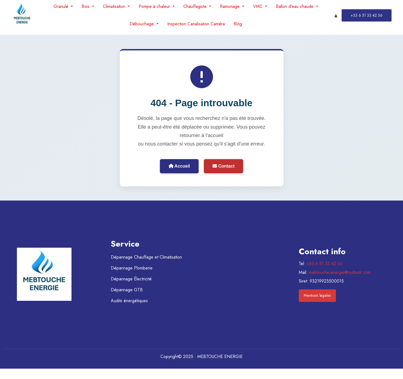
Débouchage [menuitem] (142, 24)
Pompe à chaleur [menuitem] (155, 6)
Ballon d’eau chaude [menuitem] (295, 6)
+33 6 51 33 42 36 (324, 263)
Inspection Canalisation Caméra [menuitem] (196, 24)
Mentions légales (317, 295)
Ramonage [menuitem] (230, 6)
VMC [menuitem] (258, 6)
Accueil (179, 166)
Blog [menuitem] (238, 24)
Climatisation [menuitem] (115, 6)
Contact (223, 166)
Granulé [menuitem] (61, 6)
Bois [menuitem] (86, 6)
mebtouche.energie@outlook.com (340, 272)
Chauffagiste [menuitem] (195, 6)
